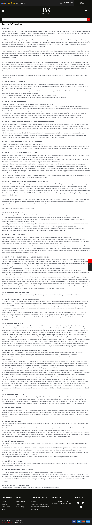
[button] (3, 10)
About (4, 502)
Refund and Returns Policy (39, 504)
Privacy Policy (19, 522)
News (3, 509)
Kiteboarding (20, 502)
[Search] (88, 19)
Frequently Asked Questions (40, 507)
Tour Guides (6, 507)
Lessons (4, 504)
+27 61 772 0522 (68, 3)
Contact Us (34, 509)
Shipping (33, 502)
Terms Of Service (7, 522)
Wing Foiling (20, 507)
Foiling (18, 504)
